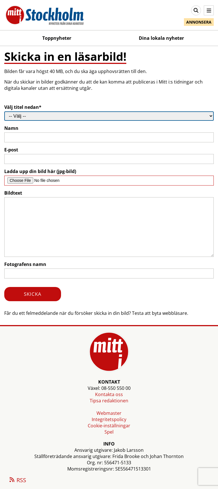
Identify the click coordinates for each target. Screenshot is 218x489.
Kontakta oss (109, 394)
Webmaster (109, 413)
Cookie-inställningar (109, 426)
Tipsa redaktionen (109, 401)
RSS (17, 480)
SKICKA (32, 294)
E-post (11, 150)
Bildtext (13, 193)
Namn (11, 128)
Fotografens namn (25, 264)
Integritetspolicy (109, 419)
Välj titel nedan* (22, 107)
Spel (109, 432)
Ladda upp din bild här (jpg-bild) (40, 171)
